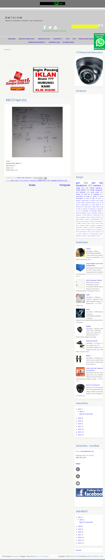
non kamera (80, 192)
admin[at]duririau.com (87, 451)
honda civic (78, 227)
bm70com (14, 181)
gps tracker (85, 200)
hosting (85, 227)
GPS (74, 39)
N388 (87, 295)
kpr (98, 202)
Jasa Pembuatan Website (94, 280)
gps (93, 198)
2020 (80, 418)
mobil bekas (85, 205)
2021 (80, 409)
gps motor (88, 207)
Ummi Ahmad (84, 221)
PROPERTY (58, 39)
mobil (92, 200)
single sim (80, 188)
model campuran (96, 190)
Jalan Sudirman (87, 215)
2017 (80, 426)
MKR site (36, 556)
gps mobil (81, 202)
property (100, 209)
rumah (102, 196)
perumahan (79, 198)
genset (81, 225)
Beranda (32, 185)
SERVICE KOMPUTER (26, 39)
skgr (89, 231)
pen (94, 229)
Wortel (91, 221)
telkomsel (78, 236)
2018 (80, 424)
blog (84, 223)
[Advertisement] (50, 57)
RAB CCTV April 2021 (86, 414)
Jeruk (102, 215)
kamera (97, 185)
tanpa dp (102, 234)
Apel (89, 213)
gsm (78, 183)
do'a (97, 223)
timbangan (85, 211)
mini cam (91, 227)
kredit (94, 196)
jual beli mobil (90, 202)
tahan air (85, 234)
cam (97, 200)
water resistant (91, 236)
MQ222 (88, 356)
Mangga (83, 217)
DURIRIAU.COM (54, 42)
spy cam (98, 231)
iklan (79, 209)
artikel (79, 223)
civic (93, 223)
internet (85, 209)
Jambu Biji (96, 215)
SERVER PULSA (44, 39)
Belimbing (94, 213)
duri (77, 225)
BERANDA (11, 39)
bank (99, 198)
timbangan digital (96, 211)
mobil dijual (98, 227)
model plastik (81, 190)
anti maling (98, 221)
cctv (87, 198)
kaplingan (96, 194)
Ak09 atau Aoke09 (91, 341)
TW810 (88, 249)
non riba (83, 229)
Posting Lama (65, 185)
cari (101, 25)
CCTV (68, 39)
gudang (93, 225)
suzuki (79, 234)
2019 (80, 421)
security (26, 181)
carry (88, 223)
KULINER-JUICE (68, 42)
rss (79, 211)
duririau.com (79, 207)
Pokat (98, 217)
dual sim (87, 194)
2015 (80, 432)
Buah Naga (101, 213)
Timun (102, 219)
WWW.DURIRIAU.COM (95, 556)
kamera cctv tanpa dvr (93, 385)
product (99, 229)
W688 (88, 309)
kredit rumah (95, 192)
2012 (80, 435)
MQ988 (88, 326)
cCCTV (20, 181)
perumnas (92, 209)
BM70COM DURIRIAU (24, 178)
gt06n (87, 225)
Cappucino (78, 215)
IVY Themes (45, 556)
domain (102, 223)
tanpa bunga (94, 234)
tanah (88, 196)
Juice (77, 217)
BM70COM (14, 17)
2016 (80, 429)
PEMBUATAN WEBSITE (37, 42)
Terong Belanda (95, 219)
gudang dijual (100, 225)
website (83, 213)
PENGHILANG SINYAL (87, 39)
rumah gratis (82, 231)
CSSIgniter (15, 556)
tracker (84, 236)
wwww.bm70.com (44, 181)
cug (103, 205)
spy (93, 231)
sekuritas (33, 181)
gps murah (96, 207)
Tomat (77, 221)
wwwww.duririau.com (59, 181)
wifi (98, 236)
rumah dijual (95, 205)
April (81, 412)
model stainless (96, 188)
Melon (88, 217)
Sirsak (86, 219)
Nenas (93, 217)
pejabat (89, 229)
